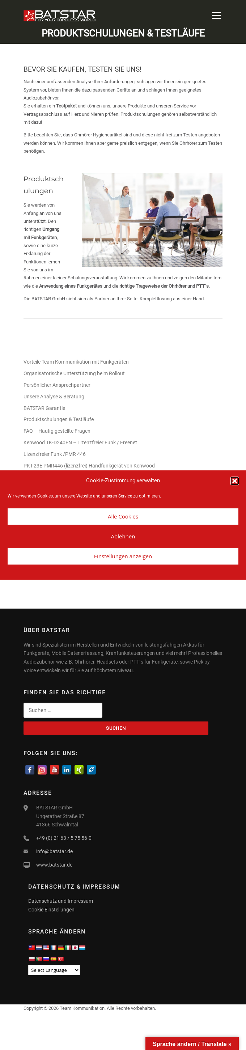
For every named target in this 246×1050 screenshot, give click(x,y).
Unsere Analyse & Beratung (54, 396)
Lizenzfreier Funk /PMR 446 (55, 454)
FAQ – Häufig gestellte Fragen (57, 431)
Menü (215, 15)
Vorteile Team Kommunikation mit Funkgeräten (76, 362)
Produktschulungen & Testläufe (59, 419)
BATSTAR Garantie (44, 408)
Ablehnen (123, 536)
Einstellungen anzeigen (123, 556)
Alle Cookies (123, 516)
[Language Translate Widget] (54, 970)
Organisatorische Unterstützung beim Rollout (74, 373)
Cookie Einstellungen (51, 910)
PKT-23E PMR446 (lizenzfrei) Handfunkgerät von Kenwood (90, 466)
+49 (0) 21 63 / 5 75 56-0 (64, 838)
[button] (234, 480)
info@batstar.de (54, 851)
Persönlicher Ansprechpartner (57, 385)
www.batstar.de (54, 865)
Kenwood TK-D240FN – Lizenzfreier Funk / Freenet (80, 442)
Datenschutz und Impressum (60, 901)
